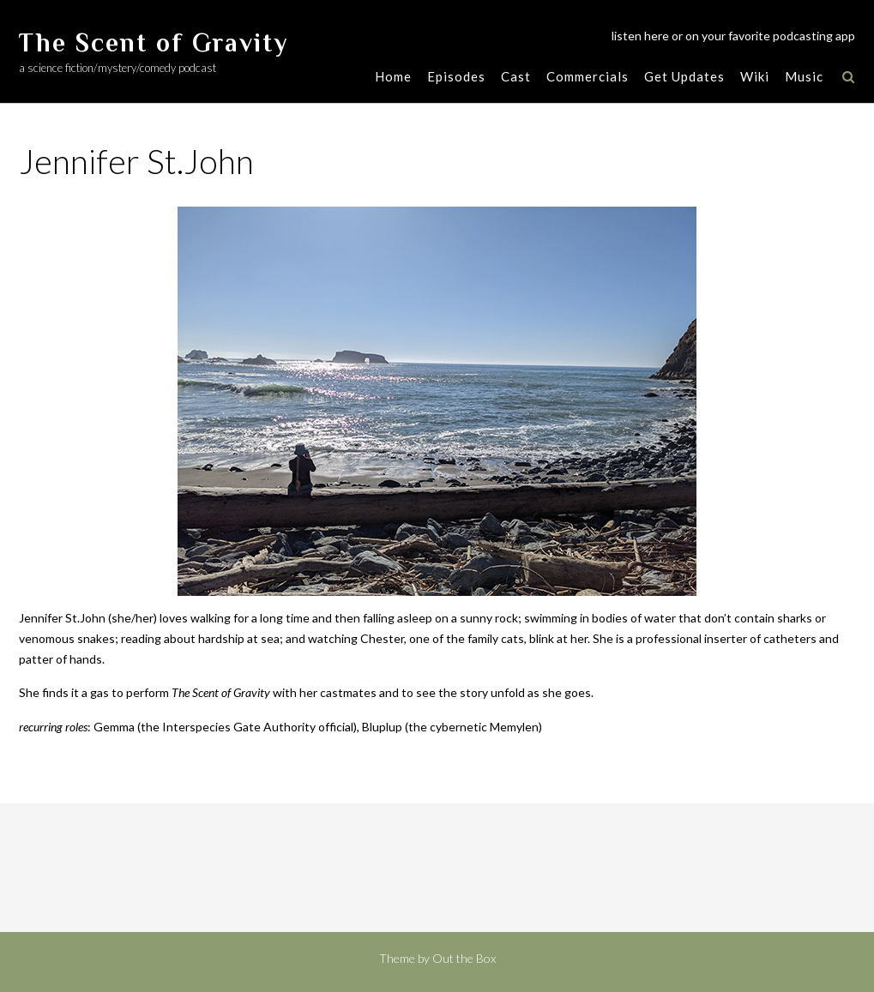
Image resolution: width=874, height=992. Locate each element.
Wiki (754, 76)
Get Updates (684, 76)
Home (393, 76)
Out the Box (464, 958)
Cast (516, 76)
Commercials (587, 76)
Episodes (456, 76)
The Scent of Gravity (153, 42)
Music (804, 76)
